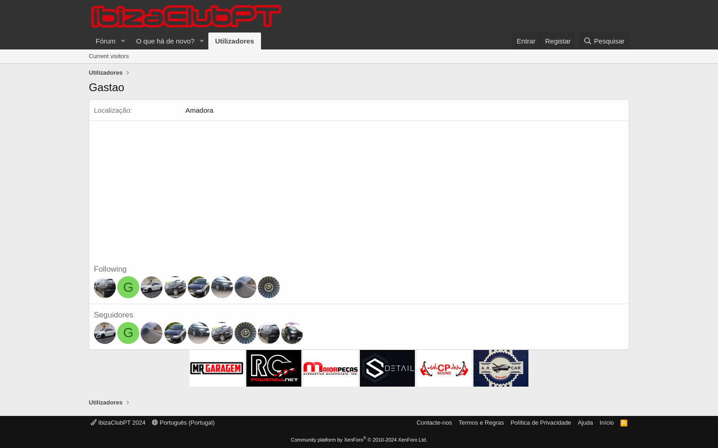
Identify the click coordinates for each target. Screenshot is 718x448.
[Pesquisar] (604, 41)
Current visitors (109, 56)
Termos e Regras (481, 422)
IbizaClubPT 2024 (118, 422)
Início (606, 422)
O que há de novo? (165, 41)
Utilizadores (234, 41)
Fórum (105, 41)
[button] (122, 41)
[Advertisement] (359, 195)
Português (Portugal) (183, 422)
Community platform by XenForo (359, 440)
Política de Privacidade (541, 422)
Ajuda (585, 422)
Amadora (199, 110)
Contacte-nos (434, 422)
